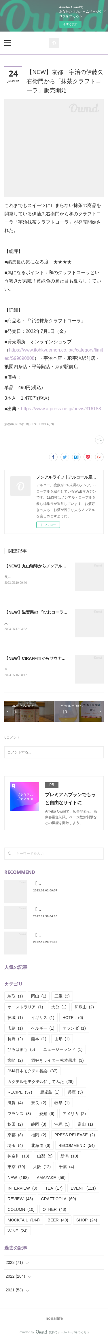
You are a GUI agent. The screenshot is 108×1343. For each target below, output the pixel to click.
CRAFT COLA (58, 1200)
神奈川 (18, 1157)
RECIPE (19, 1093)
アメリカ (74, 1114)
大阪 (42, 1168)
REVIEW (20, 1200)
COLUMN (21, 1210)
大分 (59, 1008)
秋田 (15, 1125)
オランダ (74, 1029)
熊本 (38, 1040)
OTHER (54, 1210)
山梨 (44, 1157)
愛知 (46, 1114)
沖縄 (62, 1125)
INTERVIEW (22, 1189)
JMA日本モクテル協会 (32, 1072)
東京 (16, 1168)
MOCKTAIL (23, 1221)
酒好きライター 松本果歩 (57, 1061)
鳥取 (15, 997)
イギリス (42, 1018)
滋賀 (15, 1104)
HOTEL (72, 1018)
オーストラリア (25, 1008)
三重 (62, 997)
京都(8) (9, 424)
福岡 (38, 1136)
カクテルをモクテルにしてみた (40, 1082)
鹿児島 (49, 1093)
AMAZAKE (51, 1178)
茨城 (15, 1018)
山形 (62, 1040)
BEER (58, 1221)
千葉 (66, 1168)
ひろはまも (21, 1051)
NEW (18, 1178)
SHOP (86, 1221)
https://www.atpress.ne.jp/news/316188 (61, 408)
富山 (85, 1125)
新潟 (69, 1157)
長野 (15, 1040)
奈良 (38, 1104)
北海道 (40, 1146)
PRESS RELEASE (74, 1136)
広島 (15, 1029)
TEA (53, 1189)
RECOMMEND (76, 1146)
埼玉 (15, 1146)
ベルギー (42, 1029)
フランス (19, 1114)
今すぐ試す (70, 24)
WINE (17, 1232)
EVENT (83, 1189)
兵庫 (75, 1093)
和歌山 (84, 1008)
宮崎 (15, 1061)
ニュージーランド (63, 1051)
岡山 (38, 997)
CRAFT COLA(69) (42, 424)
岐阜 (62, 1104)
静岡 (38, 1125)
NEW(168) (22, 424)
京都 (15, 1136)
